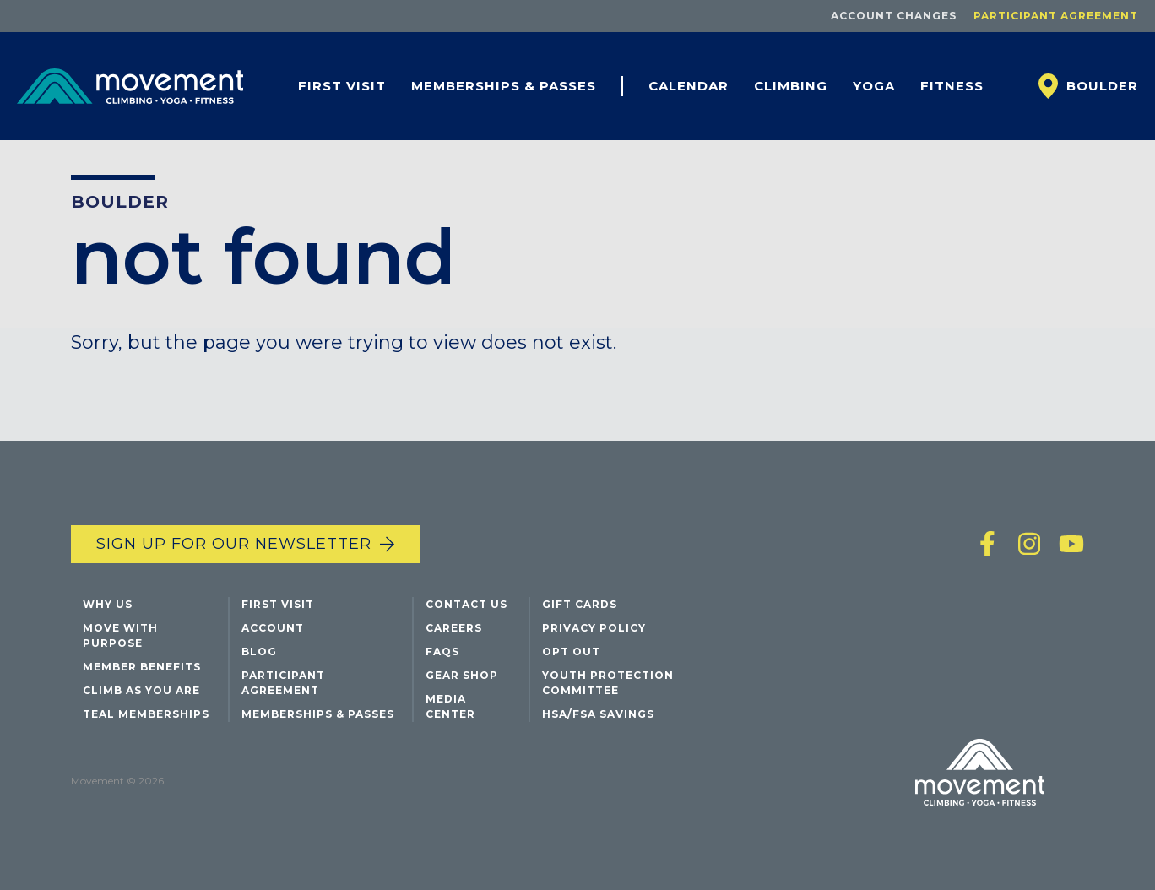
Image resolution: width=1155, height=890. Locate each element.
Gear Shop (462, 675)
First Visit (342, 86)
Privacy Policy (594, 627)
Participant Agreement (1055, 15)
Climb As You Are (141, 690)
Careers (454, 627)
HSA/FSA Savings (598, 714)
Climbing (790, 86)
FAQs (442, 651)
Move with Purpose (120, 635)
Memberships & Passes (503, 86)
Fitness (952, 86)
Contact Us (466, 604)
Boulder (1102, 86)
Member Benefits (142, 666)
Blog (259, 651)
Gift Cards (579, 604)
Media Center (450, 706)
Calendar (688, 86)
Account (272, 627)
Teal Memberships (146, 714)
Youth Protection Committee (608, 683)
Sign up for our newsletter (233, 544)
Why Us (108, 604)
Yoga (874, 86)
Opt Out (571, 651)
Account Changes (894, 15)
